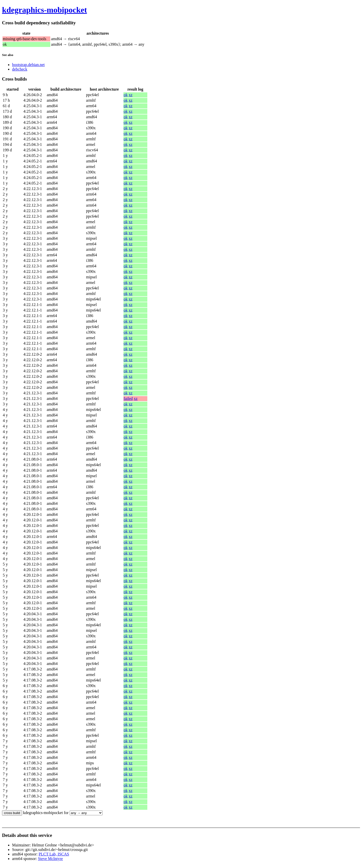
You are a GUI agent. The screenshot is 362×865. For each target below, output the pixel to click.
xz (130, 95)
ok (126, 95)
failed (128, 398)
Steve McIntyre (50, 858)
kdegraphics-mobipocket (44, 9)
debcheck (19, 69)
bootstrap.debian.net (28, 65)
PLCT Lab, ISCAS (54, 854)
